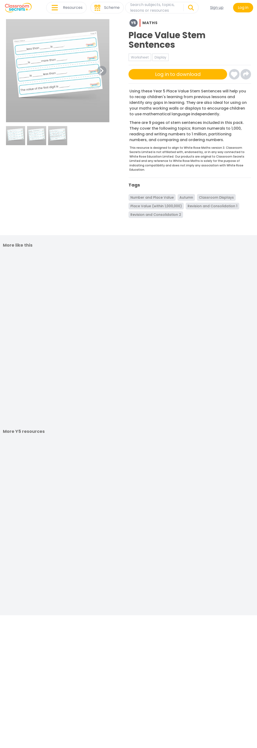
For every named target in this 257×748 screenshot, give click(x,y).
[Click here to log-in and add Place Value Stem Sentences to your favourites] (234, 74)
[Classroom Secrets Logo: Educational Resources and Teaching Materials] (18, 7)
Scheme (107, 7)
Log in (243, 7)
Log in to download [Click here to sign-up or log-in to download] (178, 74)
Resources (66, 7)
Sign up (216, 7)
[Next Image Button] (101, 70)
